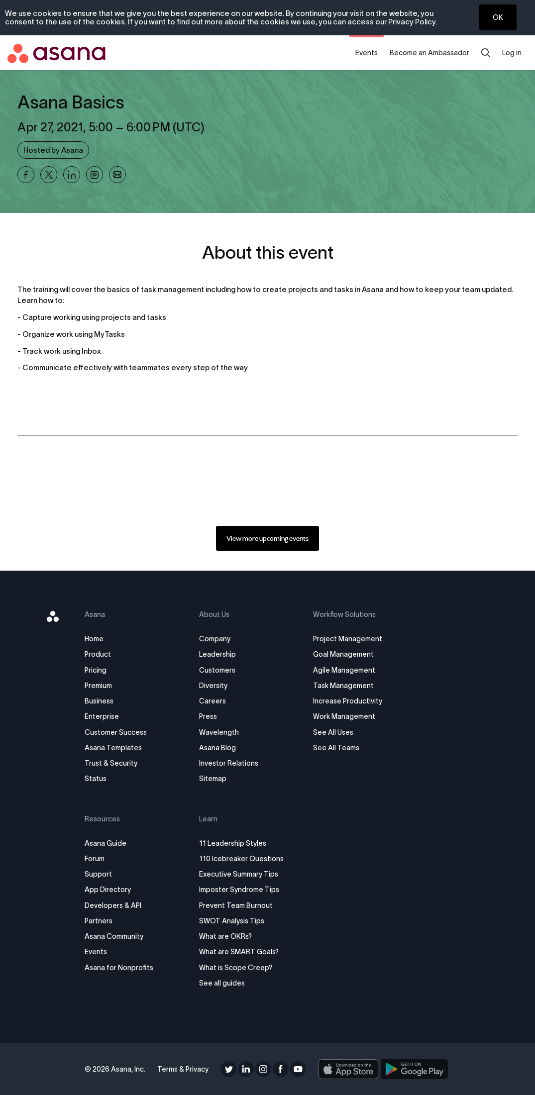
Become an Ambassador (429, 53)
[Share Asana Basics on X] (49, 174)
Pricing (96, 670)
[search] (485, 52)
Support (98, 874)
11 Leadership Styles (232, 843)
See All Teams (336, 748)
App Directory (108, 890)
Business (99, 701)
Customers (217, 670)
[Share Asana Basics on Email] (117, 174)
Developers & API (113, 905)
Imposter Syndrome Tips (239, 890)
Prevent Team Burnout (236, 905)
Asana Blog (217, 748)
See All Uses (333, 732)
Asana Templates (113, 748)
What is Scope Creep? (235, 968)
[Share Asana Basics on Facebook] (26, 174)
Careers (212, 701)
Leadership (217, 654)
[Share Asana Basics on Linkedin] (72, 174)
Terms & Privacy (183, 1069)
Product (98, 654)
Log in (512, 53)
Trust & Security (111, 763)
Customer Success (116, 732)
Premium (98, 686)
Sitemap (212, 779)
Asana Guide (105, 843)
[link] (267, 538)
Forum (95, 859)
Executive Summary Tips (238, 874)
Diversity (213, 686)
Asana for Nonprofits (119, 968)
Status (96, 779)
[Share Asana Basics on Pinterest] (95, 174)
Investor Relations (228, 763)
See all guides (222, 983)
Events (366, 53)
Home (94, 639)
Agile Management (344, 670)
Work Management (344, 716)
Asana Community (114, 936)
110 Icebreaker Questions (241, 859)
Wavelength (219, 732)
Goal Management (343, 654)
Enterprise (102, 716)
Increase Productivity (347, 701)
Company (214, 639)
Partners (98, 921)
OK (498, 17)
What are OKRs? (225, 936)
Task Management (343, 686)
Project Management (347, 639)
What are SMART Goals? (239, 952)
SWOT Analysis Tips (231, 921)
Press (208, 716)
